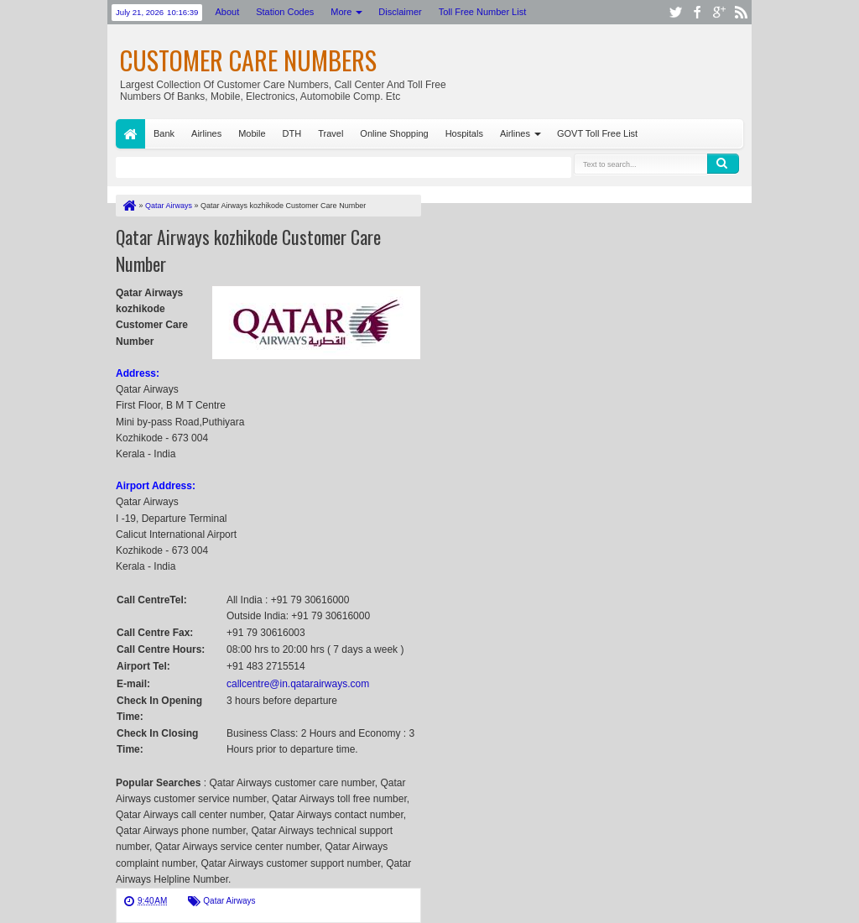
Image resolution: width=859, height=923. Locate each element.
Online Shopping (394, 133)
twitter (675, 12)
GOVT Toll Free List (597, 133)
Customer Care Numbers (248, 60)
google (719, 12)
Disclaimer (399, 12)
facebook (697, 12)
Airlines (206, 133)
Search (723, 164)
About (227, 12)
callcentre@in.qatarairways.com (297, 684)
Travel (330, 133)
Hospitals (464, 133)
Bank (164, 133)
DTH (292, 133)
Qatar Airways (229, 900)
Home (130, 134)
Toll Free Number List (483, 12)
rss (741, 12)
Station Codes (285, 12)
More (341, 12)
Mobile (251, 133)
